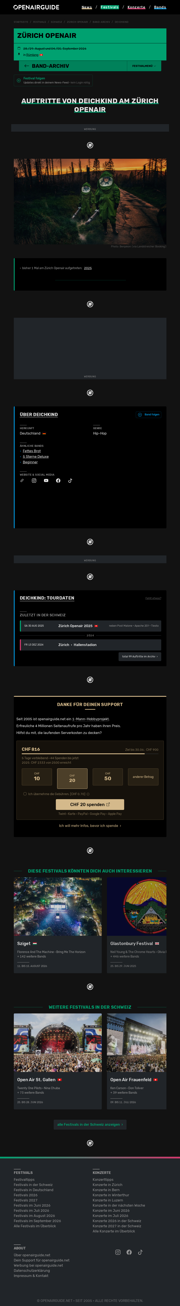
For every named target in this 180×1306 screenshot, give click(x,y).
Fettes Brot (32, 451)
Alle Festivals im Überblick (35, 1223)
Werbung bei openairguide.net (38, 1262)
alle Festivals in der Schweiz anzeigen (88, 1121)
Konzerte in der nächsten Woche (119, 1202)
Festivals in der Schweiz (33, 1181)
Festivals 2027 (26, 1197)
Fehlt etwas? (153, 598)
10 (37, 777)
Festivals (41, 21)
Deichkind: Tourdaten (47, 598)
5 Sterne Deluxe (36, 456)
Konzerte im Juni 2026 (111, 1207)
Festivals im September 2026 (37, 1217)
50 (108, 777)
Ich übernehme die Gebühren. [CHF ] (56, 790)
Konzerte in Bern (106, 1186)
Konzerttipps (103, 1176)
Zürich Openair (81, 21)
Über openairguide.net (32, 1252)
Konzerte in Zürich (107, 1181)
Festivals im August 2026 (34, 1212)
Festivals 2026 (26, 1192)
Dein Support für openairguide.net (41, 1257)
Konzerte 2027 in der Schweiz (117, 1223)
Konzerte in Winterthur (111, 1192)
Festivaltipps (24, 1176)
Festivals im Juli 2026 (31, 1207)
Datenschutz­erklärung (32, 1267)
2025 (88, 268)
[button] (144, 66)
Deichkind (128, 21)
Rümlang (32, 55)
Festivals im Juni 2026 (32, 1202)
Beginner (30, 462)
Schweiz (59, 21)
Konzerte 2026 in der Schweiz (117, 1217)
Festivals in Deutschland (33, 1186)
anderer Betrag (143, 777)
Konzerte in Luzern (108, 1197)
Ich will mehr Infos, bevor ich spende (88, 822)
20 (72, 777)
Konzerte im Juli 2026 (110, 1212)
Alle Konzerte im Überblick (114, 1228)
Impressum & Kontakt (31, 1272)
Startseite (22, 21)
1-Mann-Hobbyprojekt (90, 719)
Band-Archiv (106, 21)
